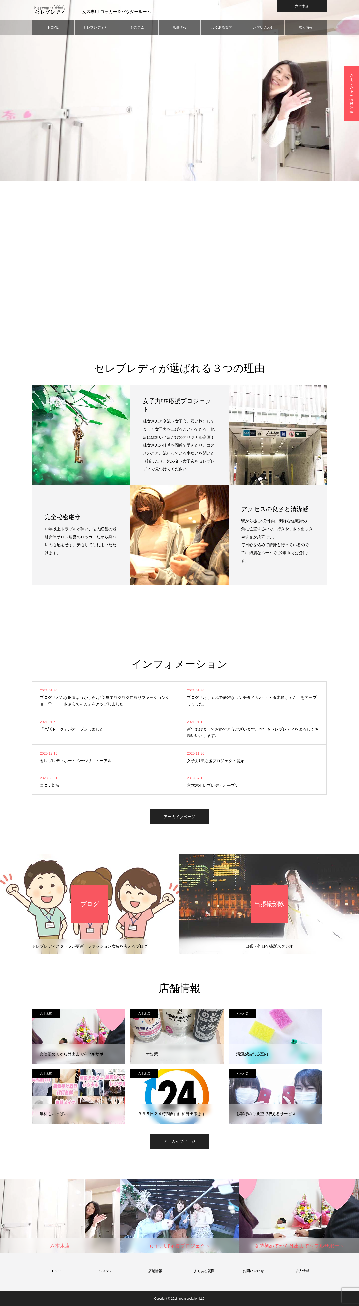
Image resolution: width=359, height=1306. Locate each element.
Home (56, 1271)
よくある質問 (221, 27)
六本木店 (46, 1013)
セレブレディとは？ (95, 30)
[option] (179, 90)
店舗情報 (179, 27)
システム (137, 27)
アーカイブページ (179, 817)
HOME (53, 27)
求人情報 (306, 27)
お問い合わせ (263, 27)
